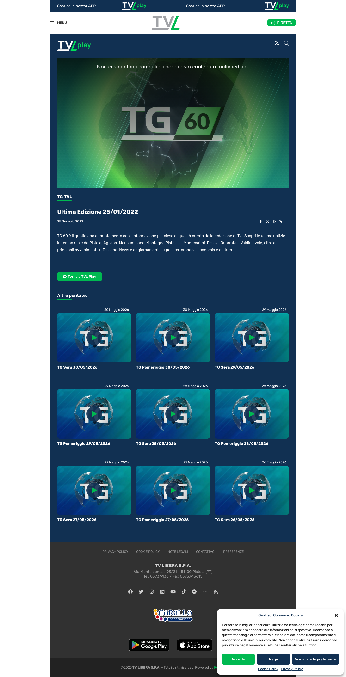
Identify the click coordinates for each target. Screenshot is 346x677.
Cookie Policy (268, 669)
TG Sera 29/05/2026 (234, 367)
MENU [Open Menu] (59, 23)
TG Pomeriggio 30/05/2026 (163, 367)
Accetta (238, 659)
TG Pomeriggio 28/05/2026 (241, 443)
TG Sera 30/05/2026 (77, 367)
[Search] (286, 44)
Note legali (178, 552)
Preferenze (233, 552)
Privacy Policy (292, 669)
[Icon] (94, 337)
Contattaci (205, 552)
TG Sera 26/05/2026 (234, 519)
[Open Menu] (52, 23)
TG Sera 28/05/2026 (156, 443)
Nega (273, 659)
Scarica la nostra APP (76, 6)
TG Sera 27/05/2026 (76, 519)
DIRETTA (284, 22)
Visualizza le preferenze (315, 659)
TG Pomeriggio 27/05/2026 (162, 519)
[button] (336, 615)
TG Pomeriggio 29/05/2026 (83, 443)
